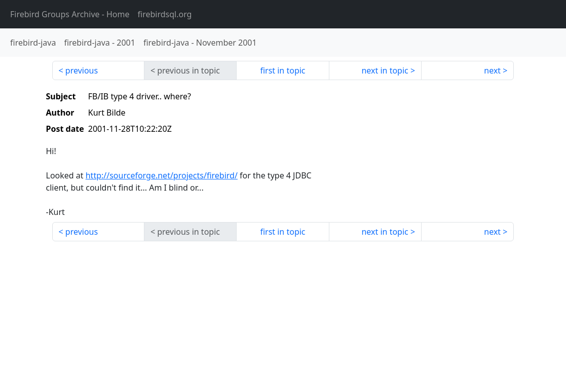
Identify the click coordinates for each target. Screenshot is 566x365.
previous (81, 70)
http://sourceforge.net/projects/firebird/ (162, 175)
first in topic (282, 70)
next (492, 70)
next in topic (384, 70)
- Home (70, 14)
